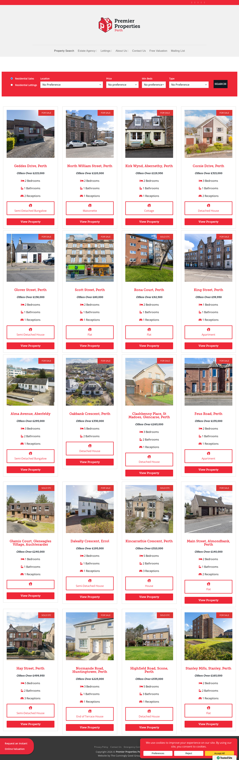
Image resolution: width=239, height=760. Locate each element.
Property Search (64, 50)
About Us (122, 50)
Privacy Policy (101, 747)
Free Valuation (158, 50)
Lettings (106, 50)
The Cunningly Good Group (126, 755)
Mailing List (178, 50)
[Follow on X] (199, 2)
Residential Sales (22, 78)
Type (171, 78)
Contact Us (139, 50)
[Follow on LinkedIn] (202, 2)
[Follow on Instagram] (196, 2)
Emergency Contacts (134, 747)
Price (109, 78)
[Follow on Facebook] (192, 2)
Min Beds (147, 78)
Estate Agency (87, 50)
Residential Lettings (24, 85)
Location (45, 78)
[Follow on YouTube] (205, 2)
